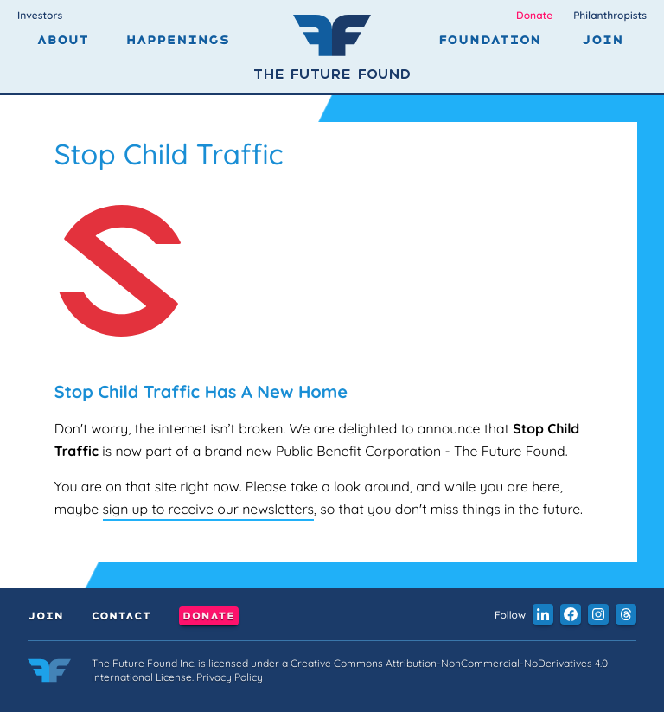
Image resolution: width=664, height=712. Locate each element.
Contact (120, 616)
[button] (543, 614)
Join (602, 41)
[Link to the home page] (49, 673)
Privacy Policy (229, 676)
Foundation (489, 41)
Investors (39, 15)
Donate (534, 15)
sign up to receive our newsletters (208, 508)
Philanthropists (610, 15)
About (62, 41)
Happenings (177, 41)
